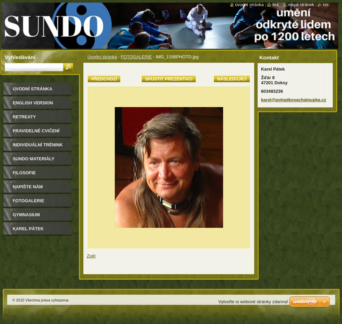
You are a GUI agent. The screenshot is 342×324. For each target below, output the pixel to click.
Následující (231, 79)
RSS (326, 4)
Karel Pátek (28, 228)
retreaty (24, 116)
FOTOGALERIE (136, 56)
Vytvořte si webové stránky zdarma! (253, 301)
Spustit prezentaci (168, 79)
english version (33, 102)
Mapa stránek (301, 4)
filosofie (24, 172)
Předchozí (104, 79)
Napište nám (28, 186)
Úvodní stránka (102, 56)
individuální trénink (38, 144)
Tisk (275, 4)
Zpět (91, 256)
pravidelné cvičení (36, 130)
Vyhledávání (20, 57)
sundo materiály (33, 158)
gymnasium (26, 214)
